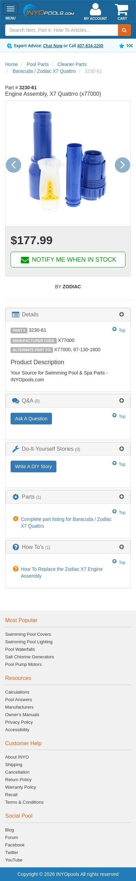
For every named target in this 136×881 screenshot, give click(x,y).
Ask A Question (31, 418)
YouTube (14, 860)
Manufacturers (19, 707)
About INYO (17, 757)
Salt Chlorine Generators (29, 656)
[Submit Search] (124, 30)
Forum (11, 837)
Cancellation (17, 772)
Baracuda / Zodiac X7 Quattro (44, 71)
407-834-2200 (90, 46)
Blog (9, 829)
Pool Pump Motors (23, 664)
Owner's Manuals (22, 714)
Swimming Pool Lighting (29, 641)
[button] (16, 163)
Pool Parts (38, 64)
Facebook (15, 844)
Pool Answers (18, 699)
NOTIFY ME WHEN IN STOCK (67, 259)
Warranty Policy (20, 787)
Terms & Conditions (24, 802)
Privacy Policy (19, 722)
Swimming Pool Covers (28, 634)
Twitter (11, 852)
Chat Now (53, 46)
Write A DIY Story (33, 466)
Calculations (17, 692)
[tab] (68, 314)
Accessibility (17, 729)
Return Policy (18, 779)
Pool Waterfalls (20, 649)
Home (11, 64)
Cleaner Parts (72, 64)
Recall (11, 794)
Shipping (14, 764)
